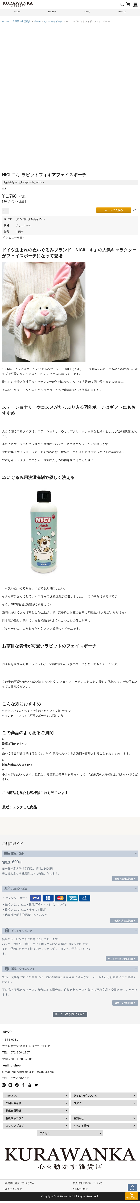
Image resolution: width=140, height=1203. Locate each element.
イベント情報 (81, 1128)
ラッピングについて (85, 1097)
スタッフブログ (15, 1128)
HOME (5, 21)
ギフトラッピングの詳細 (117, 960)
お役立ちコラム (15, 1120)
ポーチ (37, 21)
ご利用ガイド (13, 1105)
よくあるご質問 (13, 1191)
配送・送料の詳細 (121, 879)
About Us (11, 1097)
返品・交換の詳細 (121, 1004)
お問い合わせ (80, 1191)
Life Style (52, 12)
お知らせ (78, 1120)
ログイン (78, 1105)
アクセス (45, 1135)
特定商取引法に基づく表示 (19, 1185)
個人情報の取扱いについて (87, 1185)
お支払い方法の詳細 (120, 921)
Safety (87, 12)
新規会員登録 (13, 1113)
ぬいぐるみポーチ (53, 21)
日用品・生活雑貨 (21, 21)
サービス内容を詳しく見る (68, 1016)
